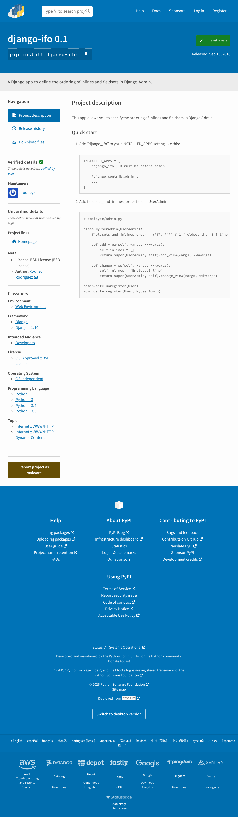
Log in (199, 11)
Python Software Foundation (116, 675)
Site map (119, 689)
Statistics (119, 546)
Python (21, 394)
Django (21, 322)
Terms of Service (117, 589)
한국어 (123, 745)
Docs (156, 11)
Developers (25, 343)
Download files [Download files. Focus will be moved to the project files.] (28, 142)
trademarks (166, 670)
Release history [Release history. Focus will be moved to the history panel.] (28, 128)
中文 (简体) (159, 741)
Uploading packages (53, 539)
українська (107, 741)
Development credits (180, 559)
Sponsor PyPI (182, 553)
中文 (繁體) (180, 741)
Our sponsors (119, 559)
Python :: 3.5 (25, 411)
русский (198, 741)
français (47, 741)
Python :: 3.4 (25, 405)
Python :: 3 (24, 400)
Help (140, 11)
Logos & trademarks (119, 553)
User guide (53, 546)
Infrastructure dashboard (117, 539)
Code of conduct (117, 602)
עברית (212, 741)
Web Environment (30, 307)
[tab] (34, 115)
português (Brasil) (83, 741)
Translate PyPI (180, 546)
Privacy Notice (117, 609)
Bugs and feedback (182, 532)
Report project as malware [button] (34, 469)
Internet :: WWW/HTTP (34, 426)
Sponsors (177, 11)
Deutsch (141, 741)
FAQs (55, 559)
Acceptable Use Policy (116, 615)
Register (220, 11)
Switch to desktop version (119, 714)
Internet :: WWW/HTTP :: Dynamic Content (35, 434)
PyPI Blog (117, 532)
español (32, 741)
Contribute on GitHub (180, 539)
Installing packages (53, 532)
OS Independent (29, 379)
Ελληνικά (125, 741)
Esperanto (228, 741)
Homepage (24, 241)
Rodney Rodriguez (28, 274)
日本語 (62, 741)
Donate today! (119, 661)
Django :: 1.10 (26, 327)
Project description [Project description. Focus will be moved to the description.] (31, 115)
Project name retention (53, 553)
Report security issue (119, 595)
